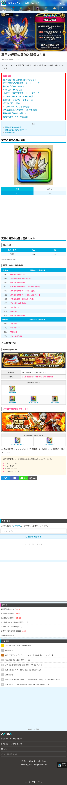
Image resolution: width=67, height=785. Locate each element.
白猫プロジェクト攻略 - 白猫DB (11, 739)
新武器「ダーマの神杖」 (14, 86)
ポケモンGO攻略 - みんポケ (10, 754)
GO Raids (4, 749)
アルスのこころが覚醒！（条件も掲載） (21, 109)
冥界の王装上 (33, 402)
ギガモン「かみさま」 (13, 89)
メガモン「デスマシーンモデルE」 (18, 99)
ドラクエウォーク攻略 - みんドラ (23, 3)
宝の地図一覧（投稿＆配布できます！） (21, 79)
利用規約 (23, 761)
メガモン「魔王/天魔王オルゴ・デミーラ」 (22, 93)
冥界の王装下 (55, 402)
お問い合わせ (42, 761)
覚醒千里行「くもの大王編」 (16, 116)
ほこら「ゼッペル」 (12, 103)
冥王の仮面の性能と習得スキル (16, 130)
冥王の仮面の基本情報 (13, 127)
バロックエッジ (49, 444)
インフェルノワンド (17, 444)
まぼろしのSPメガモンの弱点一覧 (18, 96)
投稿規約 (17, 525)
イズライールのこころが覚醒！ (17, 106)
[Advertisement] (33, 215)
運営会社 (32, 761)
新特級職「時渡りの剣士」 (15, 113)
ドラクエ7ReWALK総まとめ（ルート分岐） (22, 83)
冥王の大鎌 (12, 392)
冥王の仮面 (12, 402)
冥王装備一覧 (10, 132)
